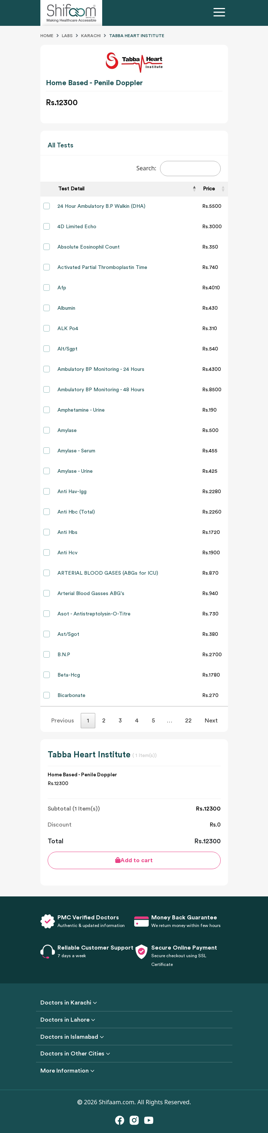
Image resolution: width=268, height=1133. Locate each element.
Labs (67, 35)
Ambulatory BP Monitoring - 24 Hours (100, 369)
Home (46, 35)
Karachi (91, 35)
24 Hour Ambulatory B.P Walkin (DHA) (101, 206)
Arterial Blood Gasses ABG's (90, 593)
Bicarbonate (71, 695)
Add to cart (134, 860)
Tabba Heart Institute (136, 35)
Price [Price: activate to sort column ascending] (209, 188)
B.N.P (63, 654)
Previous (62, 721)
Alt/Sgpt (67, 349)
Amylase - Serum (76, 450)
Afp (61, 287)
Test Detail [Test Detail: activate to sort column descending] (71, 188)
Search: (178, 168)
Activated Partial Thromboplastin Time (102, 267)
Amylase (67, 430)
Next (211, 721)
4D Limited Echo (76, 226)
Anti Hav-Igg (72, 491)
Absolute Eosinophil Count (88, 247)
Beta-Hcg (68, 675)
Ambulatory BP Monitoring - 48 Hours (100, 389)
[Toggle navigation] (220, 13)
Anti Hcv (67, 552)
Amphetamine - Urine (81, 410)
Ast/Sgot (68, 634)
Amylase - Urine (75, 471)
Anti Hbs (67, 532)
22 (188, 721)
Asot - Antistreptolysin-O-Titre (94, 614)
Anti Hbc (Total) (76, 512)
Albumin (66, 308)
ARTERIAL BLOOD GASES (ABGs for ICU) (107, 573)
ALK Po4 (67, 328)
